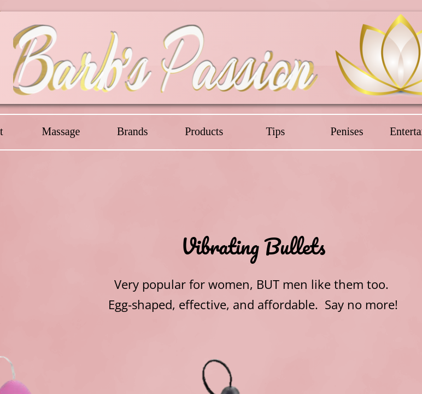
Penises (346, 131)
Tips (275, 131)
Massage (61, 131)
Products (204, 131)
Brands (132, 131)
